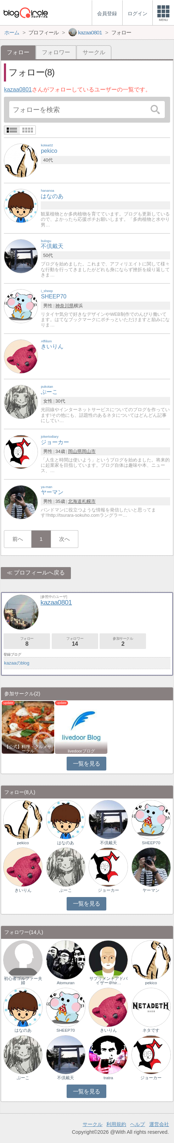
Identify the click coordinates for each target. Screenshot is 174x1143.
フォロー (27, 642)
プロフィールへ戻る (39, 573)
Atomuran (65, 983)
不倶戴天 (108, 843)
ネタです (150, 1030)
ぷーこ (65, 890)
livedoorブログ (81, 751)
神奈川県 (64, 305)
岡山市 (89, 451)
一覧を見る (86, 764)
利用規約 (116, 1124)
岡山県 (75, 451)
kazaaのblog (16, 663)
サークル (94, 52)
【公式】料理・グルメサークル (28, 749)
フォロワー (56, 52)
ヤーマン (150, 890)
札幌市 (89, 501)
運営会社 (159, 1124)
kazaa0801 (18, 89)
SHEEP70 (151, 843)
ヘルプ (137, 1124)
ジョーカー (108, 890)
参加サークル (123, 642)
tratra (108, 1078)
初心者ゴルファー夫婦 (23, 980)
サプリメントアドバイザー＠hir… (108, 980)
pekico (23, 843)
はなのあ (65, 843)
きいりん (23, 890)
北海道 (75, 501)
